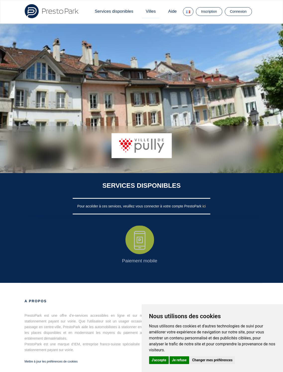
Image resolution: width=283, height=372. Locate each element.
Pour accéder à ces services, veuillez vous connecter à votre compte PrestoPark (140, 206)
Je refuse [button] (179, 360)
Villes (151, 11)
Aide (172, 11)
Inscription (209, 11)
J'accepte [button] (159, 360)
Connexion (238, 11)
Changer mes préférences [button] (212, 360)
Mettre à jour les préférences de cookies (51, 361)
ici (204, 206)
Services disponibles (114, 11)
